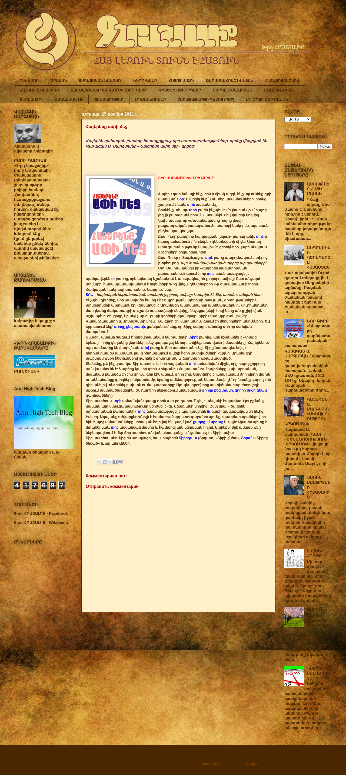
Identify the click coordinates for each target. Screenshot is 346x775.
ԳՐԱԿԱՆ (59, 81)
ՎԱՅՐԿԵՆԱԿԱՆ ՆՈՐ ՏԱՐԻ (318, 673)
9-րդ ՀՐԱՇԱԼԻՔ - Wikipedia (41, 522)
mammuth (211, 764)
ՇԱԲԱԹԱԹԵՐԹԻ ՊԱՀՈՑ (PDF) (206, 99)
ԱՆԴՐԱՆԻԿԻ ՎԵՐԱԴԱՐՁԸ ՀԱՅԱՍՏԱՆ (319, 257)
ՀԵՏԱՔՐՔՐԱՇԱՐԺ (282, 81)
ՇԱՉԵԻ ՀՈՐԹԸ (314, 553)
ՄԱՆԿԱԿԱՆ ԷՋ (69, 99)
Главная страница (177, 619)
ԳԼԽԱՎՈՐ (29, 81)
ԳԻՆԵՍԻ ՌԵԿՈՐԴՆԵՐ (180, 90)
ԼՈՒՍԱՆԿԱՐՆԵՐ (150, 99)
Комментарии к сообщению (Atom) (194, 638)
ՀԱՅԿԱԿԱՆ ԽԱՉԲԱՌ (39, 90)
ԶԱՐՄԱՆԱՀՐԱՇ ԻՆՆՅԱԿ (229, 81)
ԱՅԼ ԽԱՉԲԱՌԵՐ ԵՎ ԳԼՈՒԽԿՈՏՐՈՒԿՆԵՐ (109, 90)
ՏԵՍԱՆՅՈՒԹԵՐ (109, 99)
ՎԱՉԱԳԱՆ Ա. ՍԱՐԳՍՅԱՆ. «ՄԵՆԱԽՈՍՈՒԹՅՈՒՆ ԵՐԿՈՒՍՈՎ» (307, 411)
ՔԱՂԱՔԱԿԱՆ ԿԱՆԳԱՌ (100, 81)
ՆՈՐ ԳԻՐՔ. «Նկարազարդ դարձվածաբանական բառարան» (307, 333)
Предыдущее (256, 619)
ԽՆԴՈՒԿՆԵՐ (145, 81)
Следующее (99, 619)
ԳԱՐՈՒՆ (315, 609)
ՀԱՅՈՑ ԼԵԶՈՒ (181, 81)
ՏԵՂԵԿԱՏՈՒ (31, 99)
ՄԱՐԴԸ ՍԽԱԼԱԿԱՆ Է (232, 90)
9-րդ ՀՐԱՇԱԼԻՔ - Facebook (41, 513)
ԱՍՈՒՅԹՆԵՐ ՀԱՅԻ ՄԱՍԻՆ (318, 189)
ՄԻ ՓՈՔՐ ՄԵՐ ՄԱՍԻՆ (267, 99)
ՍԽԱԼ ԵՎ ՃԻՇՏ (278, 90)
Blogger (252, 764)
